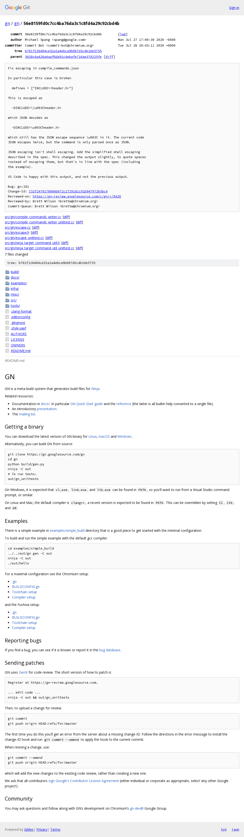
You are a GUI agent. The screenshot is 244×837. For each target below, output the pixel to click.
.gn (14, 581)
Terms (55, 829)
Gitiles (29, 829)
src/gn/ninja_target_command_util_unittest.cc (39, 248)
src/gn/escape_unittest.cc (24, 237)
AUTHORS (19, 334)
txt (224, 829)
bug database (109, 650)
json (235, 829)
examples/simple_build (67, 530)
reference (123, 403)
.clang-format (21, 311)
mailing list (27, 414)
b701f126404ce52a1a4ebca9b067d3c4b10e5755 (63, 51)
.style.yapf (18, 328)
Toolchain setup (24, 592)
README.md (20, 350)
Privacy (41, 829)
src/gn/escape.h (17, 232)
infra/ (15, 288)
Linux (92, 436)
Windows (124, 436)
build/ (15, 271)
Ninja (95, 388)
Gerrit (23, 672)
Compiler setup (23, 597)
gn (7, 23)
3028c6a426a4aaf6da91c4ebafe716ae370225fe (63, 56)
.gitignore (18, 322)
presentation (47, 409)
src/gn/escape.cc (18, 227)
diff (109, 56)
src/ (14, 300)
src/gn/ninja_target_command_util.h (32, 242)
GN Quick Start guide (86, 403)
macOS (104, 436)
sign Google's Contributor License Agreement (83, 780)
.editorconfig (20, 317)
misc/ (15, 294)
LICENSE (17, 339)
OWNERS (18, 345)
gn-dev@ (137, 808)
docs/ (15, 277)
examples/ (19, 283)
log (123, 34)
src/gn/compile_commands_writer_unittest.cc (39, 222)
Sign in (234, 7)
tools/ (15, 305)
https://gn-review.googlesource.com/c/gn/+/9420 (77, 196)
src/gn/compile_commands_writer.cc (33, 217)
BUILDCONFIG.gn (26, 586)
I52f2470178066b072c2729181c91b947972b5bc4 (68, 191)
